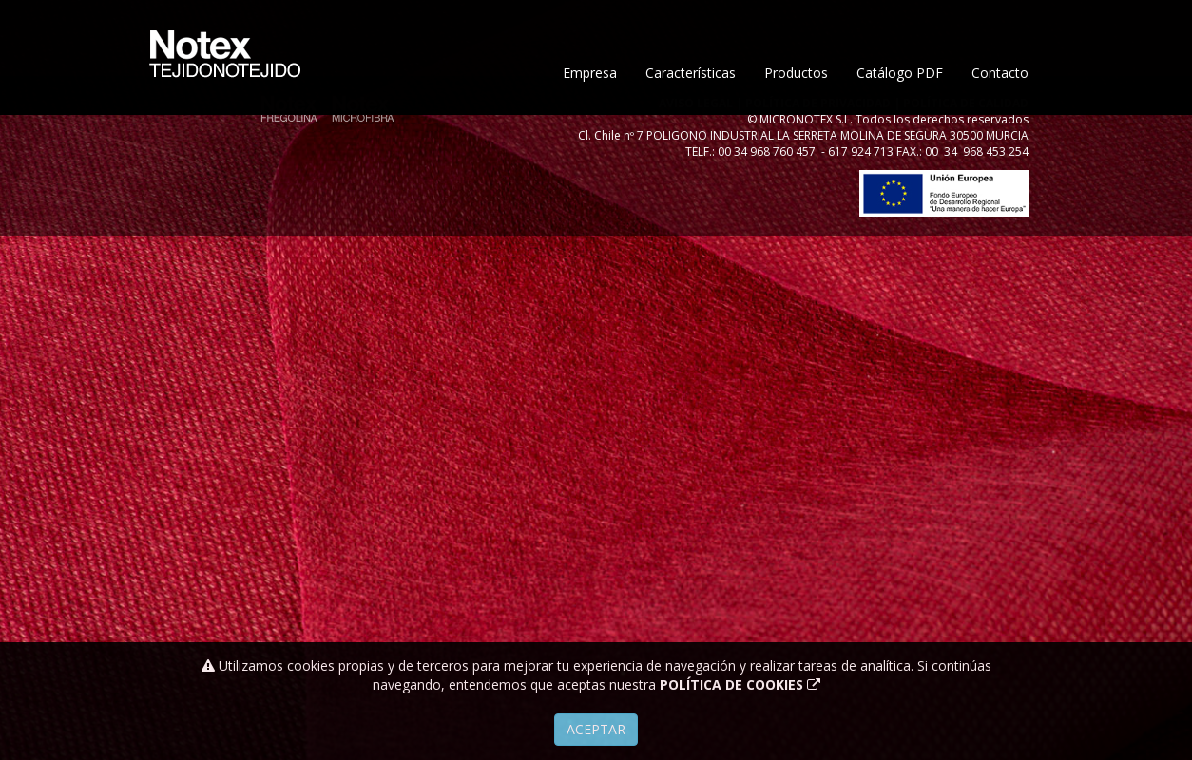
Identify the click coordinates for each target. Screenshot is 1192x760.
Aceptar (596, 729)
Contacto (1000, 131)
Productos (796, 131)
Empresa (590, 131)
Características (690, 131)
